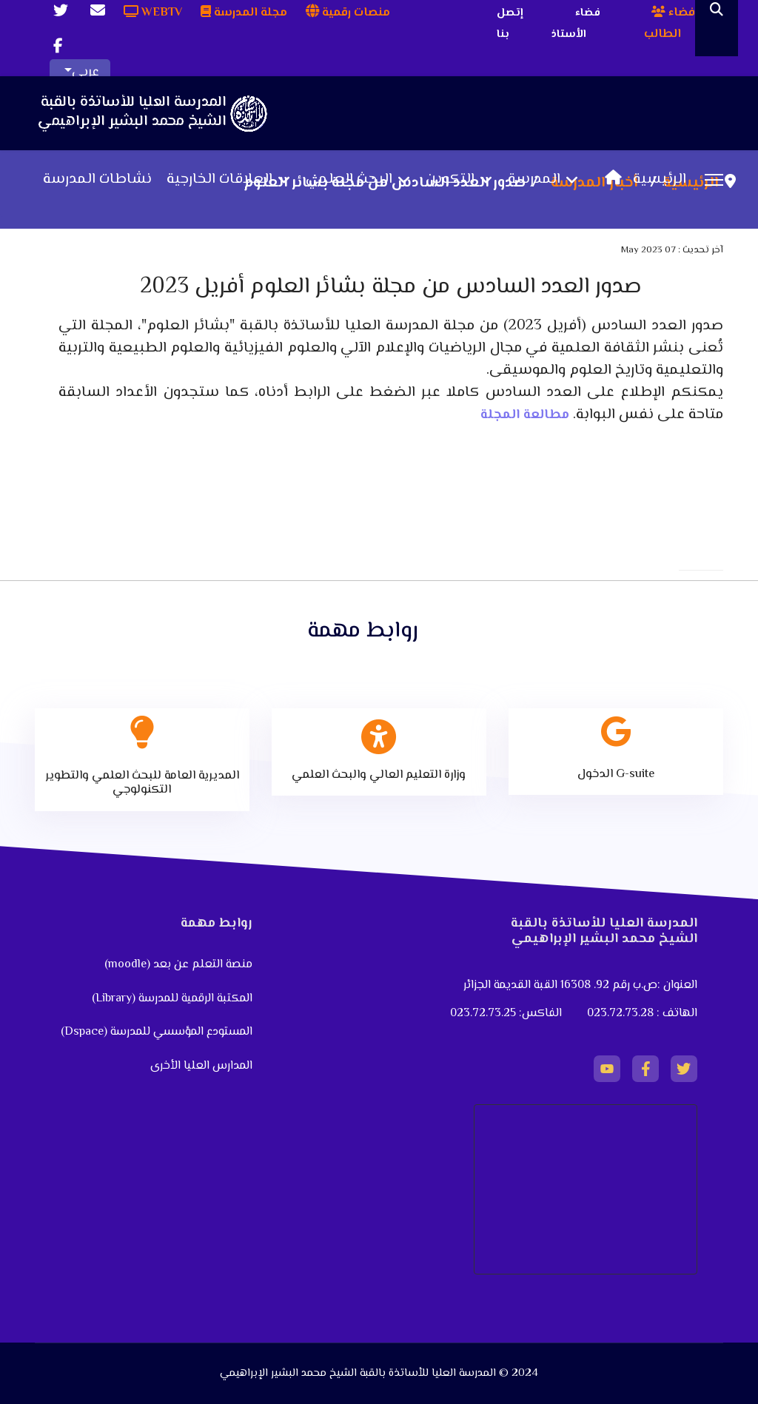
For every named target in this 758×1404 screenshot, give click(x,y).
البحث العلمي (349, 180)
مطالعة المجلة (524, 415)
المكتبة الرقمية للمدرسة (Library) (172, 999)
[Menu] (714, 179)
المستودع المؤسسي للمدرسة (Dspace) (156, 1032)
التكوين (450, 180)
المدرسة (534, 180)
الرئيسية (641, 180)
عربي (85, 72)
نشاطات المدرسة (97, 180)
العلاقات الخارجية (219, 180)
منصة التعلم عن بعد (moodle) (176, 964)
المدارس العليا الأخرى (201, 1066)
